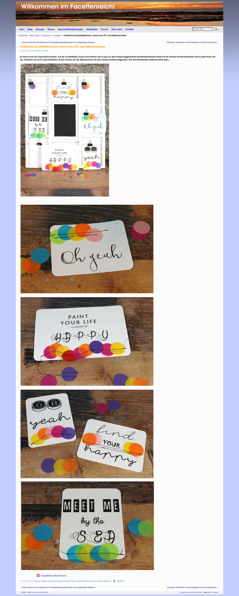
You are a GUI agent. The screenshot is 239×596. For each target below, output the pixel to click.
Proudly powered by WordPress (191, 592)
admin (46, 51)
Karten (88, 581)
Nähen (100, 581)
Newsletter (92, 29)
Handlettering (81, 581)
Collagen (57, 35)
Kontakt (129, 29)
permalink (120, 581)
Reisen (51, 29)
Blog (30, 29)
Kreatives (46, 35)
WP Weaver (214, 592)
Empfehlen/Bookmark (53, 575)
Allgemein (37, 581)
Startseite (23, 35)
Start (21, 29)
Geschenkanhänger (54, 581)
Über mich (116, 29)
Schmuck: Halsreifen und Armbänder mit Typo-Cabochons (193, 42)
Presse (104, 29)
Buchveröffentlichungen (70, 29)
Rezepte (40, 29)
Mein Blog (35, 35)
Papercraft (107, 581)
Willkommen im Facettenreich (37, 592)
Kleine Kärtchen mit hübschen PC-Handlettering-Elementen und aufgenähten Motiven (57, 42)
